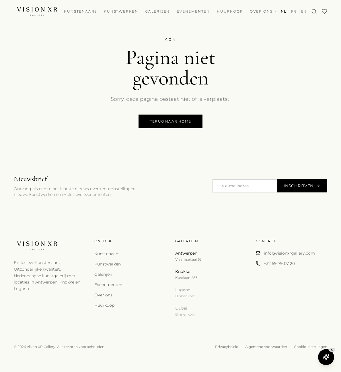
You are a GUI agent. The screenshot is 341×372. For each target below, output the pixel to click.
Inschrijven (302, 185)
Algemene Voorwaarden (266, 347)
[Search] (314, 11)
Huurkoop (230, 11)
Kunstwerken (121, 11)
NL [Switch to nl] (283, 11)
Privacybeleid (226, 347)
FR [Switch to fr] (293, 11)
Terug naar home (170, 121)
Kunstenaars (80, 11)
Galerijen (157, 11)
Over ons (263, 11)
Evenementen (193, 11)
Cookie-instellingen (310, 347)
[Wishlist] (324, 11)
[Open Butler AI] (326, 357)
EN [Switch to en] (304, 11)
